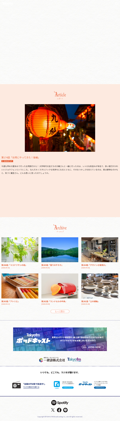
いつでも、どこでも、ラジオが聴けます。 (60, 372)
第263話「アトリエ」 (10, 301)
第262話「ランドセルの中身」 (54, 301)
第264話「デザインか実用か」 (94, 265)
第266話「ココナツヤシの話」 (14, 265)
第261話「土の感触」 (90, 301)
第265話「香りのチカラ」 (52, 265)
